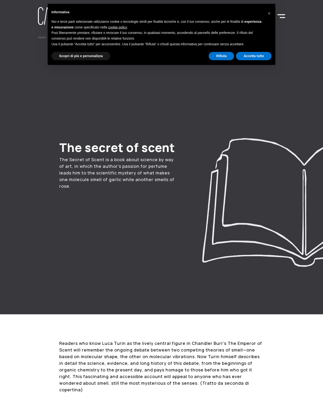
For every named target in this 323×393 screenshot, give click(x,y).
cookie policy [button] (117, 27)
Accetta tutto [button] (254, 56)
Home (42, 37)
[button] (269, 11)
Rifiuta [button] (221, 56)
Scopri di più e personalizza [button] (81, 56)
